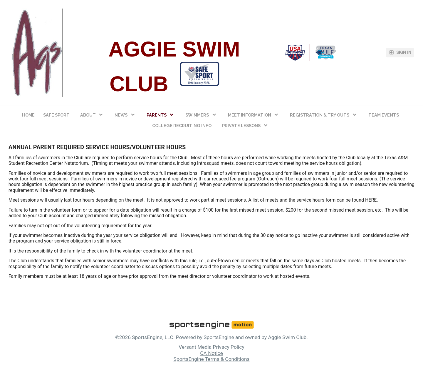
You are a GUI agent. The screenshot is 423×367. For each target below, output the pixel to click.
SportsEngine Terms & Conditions (211, 359)
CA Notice (211, 353)
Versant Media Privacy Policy (211, 347)
